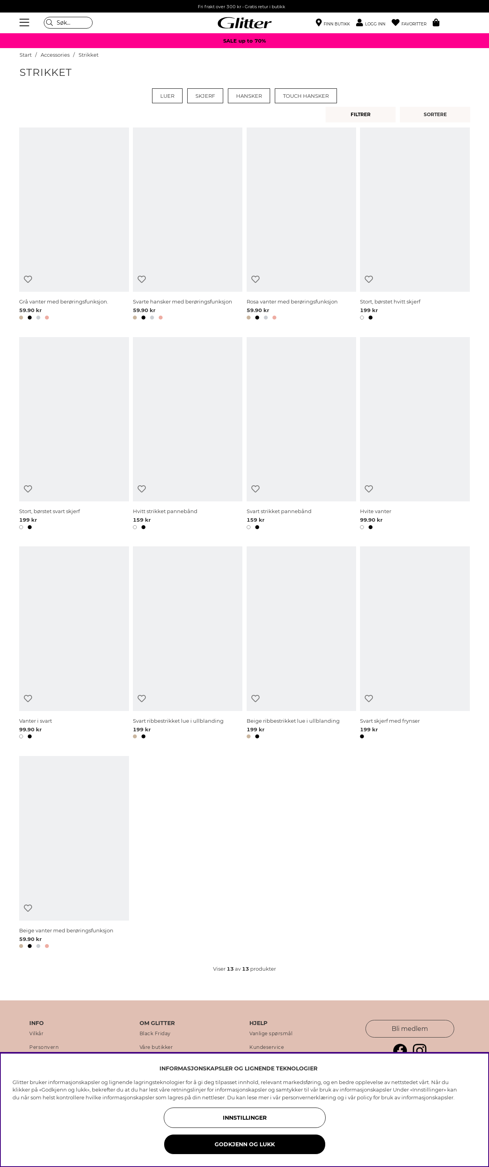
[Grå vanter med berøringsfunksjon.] (74, 225)
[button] (374, 23)
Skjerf (205, 96)
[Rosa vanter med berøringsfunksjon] (301, 225)
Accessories (55, 55)
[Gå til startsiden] (245, 23)
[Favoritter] (412, 23)
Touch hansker (306, 96)
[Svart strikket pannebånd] (301, 434)
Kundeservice (266, 1047)
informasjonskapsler (427, 1097)
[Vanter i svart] (74, 643)
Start (26, 55)
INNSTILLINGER (245, 1117)
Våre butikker (156, 1047)
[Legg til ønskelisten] (28, 279)
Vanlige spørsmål (270, 1033)
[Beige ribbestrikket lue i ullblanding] (301, 643)
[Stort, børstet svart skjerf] (74, 434)
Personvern (44, 1047)
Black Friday (155, 1033)
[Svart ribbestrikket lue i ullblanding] (187, 643)
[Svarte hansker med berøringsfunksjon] (187, 225)
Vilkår (36, 1033)
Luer (167, 96)
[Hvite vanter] (414, 434)
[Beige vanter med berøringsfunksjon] (74, 853)
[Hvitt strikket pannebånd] (187, 434)
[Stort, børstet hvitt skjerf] (414, 225)
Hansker (249, 96)
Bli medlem (410, 1028)
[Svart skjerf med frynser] (414, 643)
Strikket (89, 55)
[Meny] (25, 22)
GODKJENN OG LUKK (245, 1144)
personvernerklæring (309, 1097)
